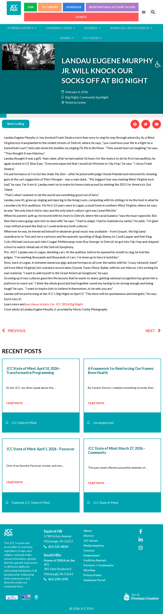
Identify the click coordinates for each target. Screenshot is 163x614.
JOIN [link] (30, 7)
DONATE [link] (81, 17)
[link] (158, 64)
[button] (153, 12)
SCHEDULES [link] (73, 7)
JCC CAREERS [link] (50, 7)
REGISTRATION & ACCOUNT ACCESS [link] (112, 7)
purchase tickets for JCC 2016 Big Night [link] (54, 304)
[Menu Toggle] (144, 12)
